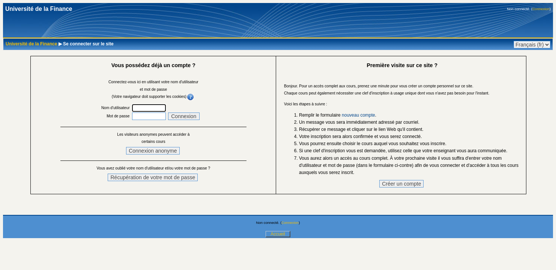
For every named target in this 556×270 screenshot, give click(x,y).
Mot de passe (118, 116)
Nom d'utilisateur (115, 108)
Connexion (541, 9)
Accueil (277, 234)
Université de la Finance (31, 43)
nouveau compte (358, 115)
